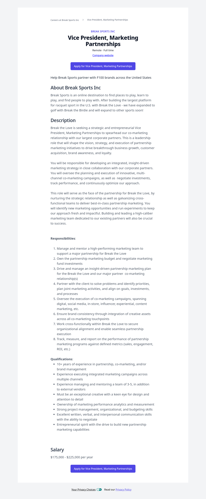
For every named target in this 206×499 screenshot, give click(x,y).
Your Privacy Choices (86, 489)
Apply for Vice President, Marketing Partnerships (103, 66)
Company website (103, 55)
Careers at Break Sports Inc (64, 20)
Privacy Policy (123, 489)
